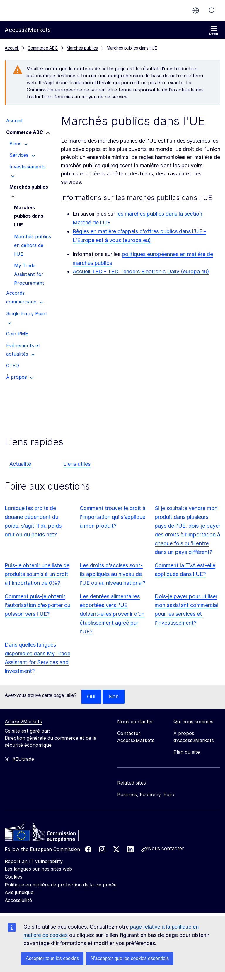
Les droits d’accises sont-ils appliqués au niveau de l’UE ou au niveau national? (112, 574)
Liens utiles (77, 464)
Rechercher (212, 10)
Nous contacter (166, 848)
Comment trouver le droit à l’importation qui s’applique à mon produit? (112, 517)
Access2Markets (23, 721)
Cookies (13, 877)
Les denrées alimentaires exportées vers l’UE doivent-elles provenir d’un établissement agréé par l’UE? (112, 614)
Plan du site (186, 752)
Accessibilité (18, 900)
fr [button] (195, 10)
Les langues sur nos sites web (38, 869)
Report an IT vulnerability (34, 861)
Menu (213, 31)
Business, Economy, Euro (145, 794)
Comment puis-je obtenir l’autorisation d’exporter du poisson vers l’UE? (37, 605)
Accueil (12, 47)
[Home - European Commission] (47, 833)
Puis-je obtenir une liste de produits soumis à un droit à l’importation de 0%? (37, 574)
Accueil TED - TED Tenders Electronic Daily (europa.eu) (141, 271)
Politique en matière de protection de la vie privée (61, 885)
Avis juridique (19, 892)
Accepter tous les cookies (52, 958)
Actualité (20, 464)
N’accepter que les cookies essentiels (130, 958)
